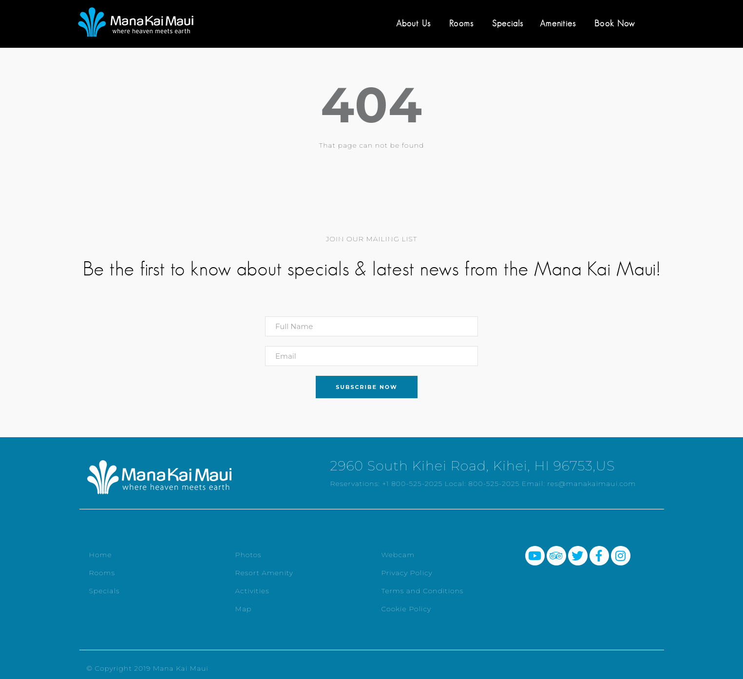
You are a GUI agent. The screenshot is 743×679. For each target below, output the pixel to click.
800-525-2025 (493, 483)
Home (100, 554)
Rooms (461, 23)
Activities (252, 590)
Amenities (558, 23)
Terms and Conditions (422, 590)
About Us (413, 23)
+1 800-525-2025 (412, 483)
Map (243, 608)
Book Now (614, 23)
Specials (507, 23)
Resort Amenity (264, 572)
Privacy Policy (407, 572)
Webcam (398, 554)
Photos (248, 554)
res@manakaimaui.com (591, 483)
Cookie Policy (406, 608)
